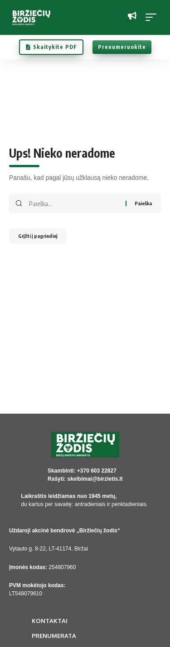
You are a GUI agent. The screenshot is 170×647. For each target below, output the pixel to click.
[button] (153, 17)
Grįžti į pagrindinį (38, 236)
